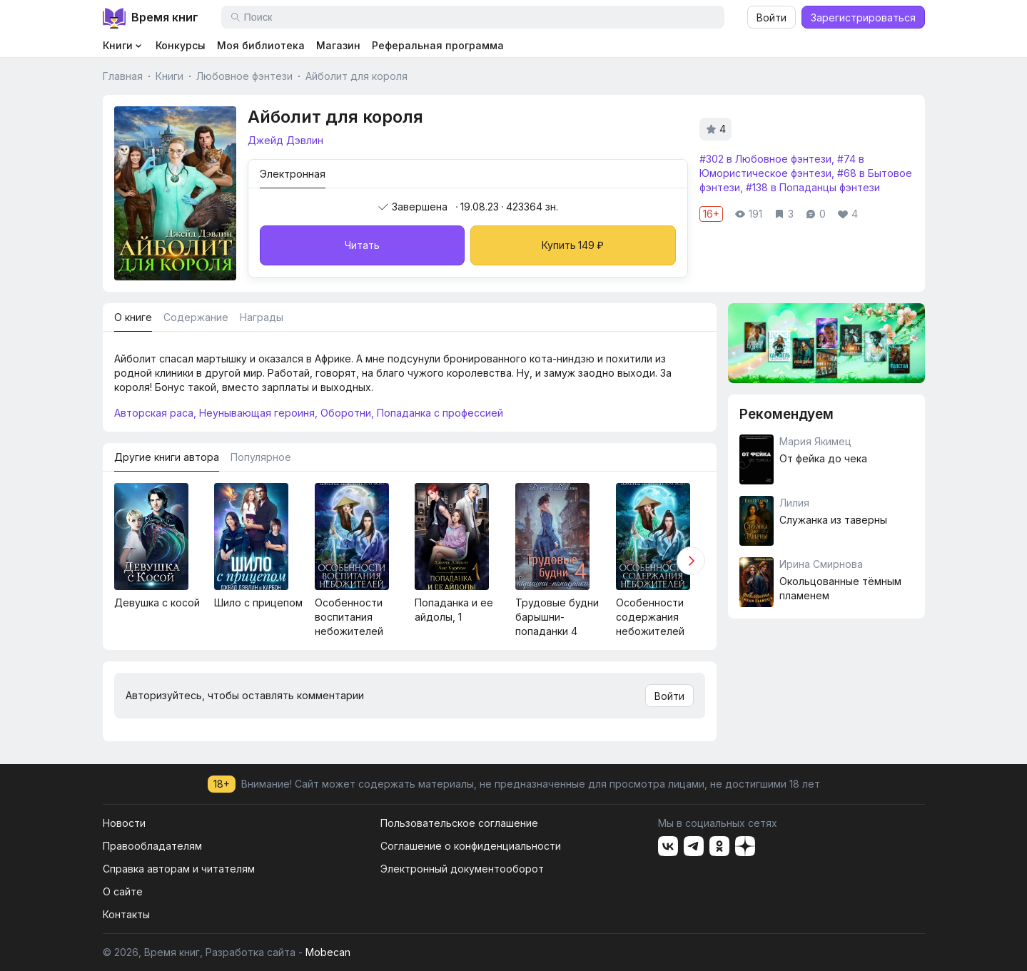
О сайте (123, 891)
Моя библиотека (261, 45)
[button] (691, 560)
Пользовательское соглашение (459, 823)
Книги (169, 76)
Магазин (338, 45)
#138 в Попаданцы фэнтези (813, 187)
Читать (362, 245)
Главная (123, 76)
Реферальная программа (438, 45)
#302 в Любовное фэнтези (765, 159)
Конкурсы (181, 45)
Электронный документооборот (462, 869)
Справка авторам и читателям (179, 869)
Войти (771, 17)
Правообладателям (152, 846)
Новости (124, 823)
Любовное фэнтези (244, 76)
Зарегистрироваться (863, 17)
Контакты (126, 914)
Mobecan (327, 952)
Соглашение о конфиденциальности (470, 846)
